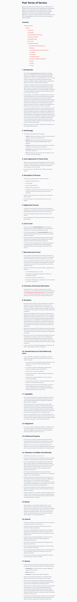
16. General (31, 63)
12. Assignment (32, 54)
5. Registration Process (32, 39)
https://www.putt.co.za (36, 73)
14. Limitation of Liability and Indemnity (37, 58)
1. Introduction (30, 30)
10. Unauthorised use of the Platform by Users (39, 50)
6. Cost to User (30, 41)
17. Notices (31, 65)
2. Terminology (30, 32)
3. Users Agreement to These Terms (34, 34)
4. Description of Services (32, 36)
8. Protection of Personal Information (37, 45)
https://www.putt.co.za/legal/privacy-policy (34, 292)
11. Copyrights (32, 52)
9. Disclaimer (32, 48)
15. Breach (31, 61)
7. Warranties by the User (32, 43)
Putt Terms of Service (28, 25)
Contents (27, 28)
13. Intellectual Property (34, 56)
